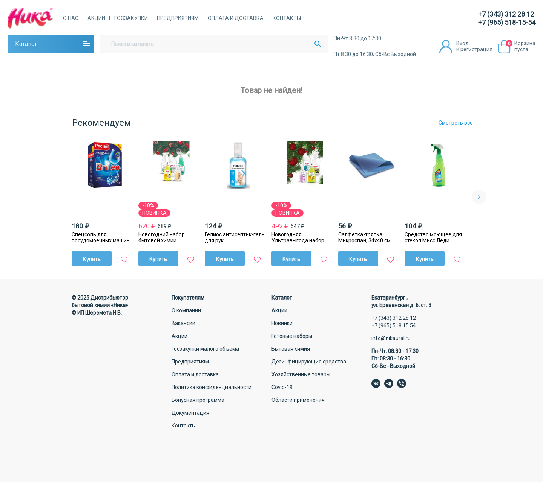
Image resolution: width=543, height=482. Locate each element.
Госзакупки (131, 18)
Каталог (26, 43)
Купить (92, 259)
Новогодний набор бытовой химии (161, 237)
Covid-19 (282, 387)
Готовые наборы (292, 336)
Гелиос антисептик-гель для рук (235, 237)
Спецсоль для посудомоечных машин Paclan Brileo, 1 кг (101, 237)
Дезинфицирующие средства (309, 362)
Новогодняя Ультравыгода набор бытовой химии (298, 237)
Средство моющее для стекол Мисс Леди (433, 237)
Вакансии (183, 323)
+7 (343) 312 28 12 (506, 14)
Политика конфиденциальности (212, 387)
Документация (190, 413)
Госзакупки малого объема (205, 349)
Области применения (298, 400)
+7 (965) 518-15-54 (506, 22)
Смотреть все (456, 123)
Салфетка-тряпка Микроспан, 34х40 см (364, 237)
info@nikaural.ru (391, 338)
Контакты (287, 18)
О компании (186, 310)
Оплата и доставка (236, 18)
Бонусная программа (198, 400)
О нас (70, 18)
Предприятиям (178, 18)
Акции (96, 18)
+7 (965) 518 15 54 (393, 325)
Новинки (282, 323)
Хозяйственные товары (301, 374)
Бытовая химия (291, 349)
